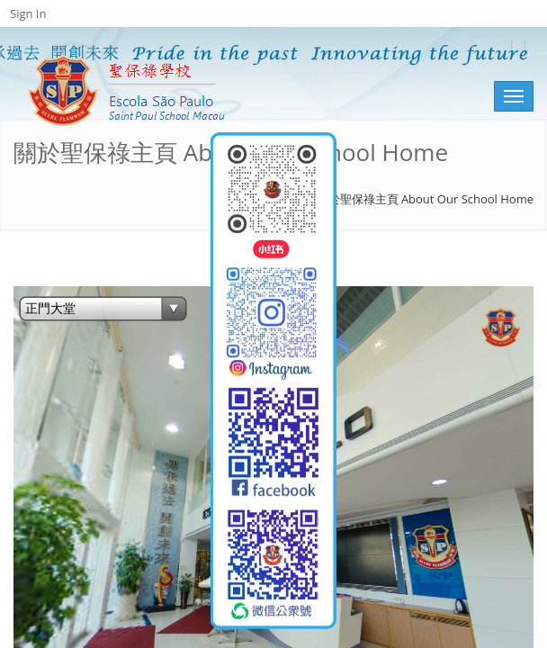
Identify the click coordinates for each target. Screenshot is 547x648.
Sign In (28, 13)
